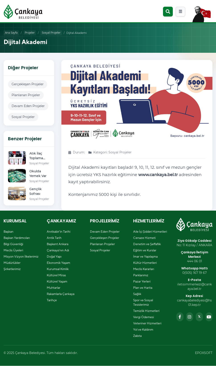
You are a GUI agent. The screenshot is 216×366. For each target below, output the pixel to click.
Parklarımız (140, 275)
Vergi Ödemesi (143, 317)
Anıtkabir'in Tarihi (58, 232)
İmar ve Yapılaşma (145, 256)
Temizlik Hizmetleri (146, 311)
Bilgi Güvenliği (13, 244)
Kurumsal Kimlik (58, 269)
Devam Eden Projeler (28, 106)
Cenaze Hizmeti (144, 238)
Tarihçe (52, 300)
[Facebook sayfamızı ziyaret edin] (179, 317)
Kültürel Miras (56, 275)
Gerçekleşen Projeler (28, 84)
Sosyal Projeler (53, 33)
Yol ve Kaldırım (143, 329)
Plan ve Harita (142, 288)
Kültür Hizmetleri (145, 263)
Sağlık (137, 294)
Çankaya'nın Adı (58, 250)
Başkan (8, 232)
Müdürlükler (12, 263)
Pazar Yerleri (142, 281)
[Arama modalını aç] (168, 11)
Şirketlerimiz (12, 269)
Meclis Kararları (143, 269)
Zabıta (137, 336)
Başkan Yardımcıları (17, 238)
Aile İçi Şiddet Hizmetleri (150, 232)
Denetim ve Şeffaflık (147, 244)
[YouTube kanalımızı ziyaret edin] (209, 317)
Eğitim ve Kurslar (144, 250)
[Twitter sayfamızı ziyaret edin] (199, 317)
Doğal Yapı (54, 256)
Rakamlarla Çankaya (60, 294)
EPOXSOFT (203, 353)
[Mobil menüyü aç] (180, 11)
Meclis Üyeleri (13, 250)
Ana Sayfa (11, 33)
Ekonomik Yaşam (58, 263)
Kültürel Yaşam (57, 281)
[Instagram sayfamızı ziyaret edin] (189, 317)
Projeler (30, 33)
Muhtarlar (53, 288)
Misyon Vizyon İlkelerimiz (21, 256)
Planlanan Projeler (26, 95)
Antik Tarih (54, 238)
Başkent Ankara (57, 244)
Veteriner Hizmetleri (147, 323)
